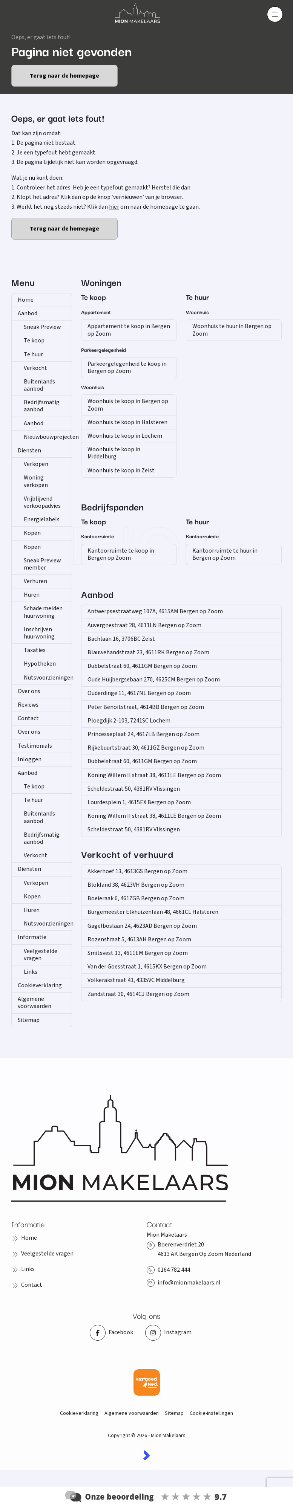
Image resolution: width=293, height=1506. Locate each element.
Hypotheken (40, 664)
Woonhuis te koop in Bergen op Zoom (127, 404)
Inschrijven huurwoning (39, 633)
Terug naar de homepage (64, 76)
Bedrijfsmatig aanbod (42, 406)
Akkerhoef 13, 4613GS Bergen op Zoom (137, 871)
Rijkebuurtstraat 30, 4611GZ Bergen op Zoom (145, 748)
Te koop (34, 340)
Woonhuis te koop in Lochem (124, 436)
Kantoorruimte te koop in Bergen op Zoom (120, 554)
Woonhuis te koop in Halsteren (127, 422)
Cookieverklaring (40, 985)
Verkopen (36, 464)
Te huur (33, 354)
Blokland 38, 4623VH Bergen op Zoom (135, 885)
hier (114, 207)
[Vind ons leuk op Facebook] (111, 1333)
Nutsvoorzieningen (48, 678)
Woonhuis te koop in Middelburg (113, 453)
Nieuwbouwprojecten (48, 437)
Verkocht (35, 368)
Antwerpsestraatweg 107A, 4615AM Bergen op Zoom (155, 611)
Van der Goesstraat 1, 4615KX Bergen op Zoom (147, 966)
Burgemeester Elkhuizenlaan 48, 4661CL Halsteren (152, 912)
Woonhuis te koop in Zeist (121, 470)
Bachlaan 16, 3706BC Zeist (121, 639)
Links (30, 972)
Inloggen (29, 759)
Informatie (32, 937)
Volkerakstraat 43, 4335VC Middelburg (136, 980)
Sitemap (29, 1020)
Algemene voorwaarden (34, 1002)
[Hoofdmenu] (275, 14)
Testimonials (35, 746)
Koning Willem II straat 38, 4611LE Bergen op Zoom (154, 775)
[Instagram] (168, 1333)
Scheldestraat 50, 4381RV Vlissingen (133, 789)
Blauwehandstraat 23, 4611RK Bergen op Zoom (148, 652)
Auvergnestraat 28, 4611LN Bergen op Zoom (144, 625)
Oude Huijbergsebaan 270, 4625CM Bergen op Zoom (153, 679)
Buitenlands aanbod (39, 385)
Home (26, 300)
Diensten (29, 450)
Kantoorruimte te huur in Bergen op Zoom (225, 554)
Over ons (29, 691)
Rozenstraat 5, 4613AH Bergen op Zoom (139, 939)
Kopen (32, 533)
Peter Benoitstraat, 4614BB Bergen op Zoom (145, 707)
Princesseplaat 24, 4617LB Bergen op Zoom (143, 734)
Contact (28, 718)
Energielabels (42, 519)
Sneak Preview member (42, 564)
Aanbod (27, 313)
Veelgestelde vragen (40, 954)
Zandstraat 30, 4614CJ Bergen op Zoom (138, 994)
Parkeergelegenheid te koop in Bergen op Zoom (127, 367)
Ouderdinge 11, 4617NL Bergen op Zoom (139, 693)
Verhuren (35, 581)
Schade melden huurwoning (43, 612)
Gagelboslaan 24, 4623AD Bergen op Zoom (142, 926)
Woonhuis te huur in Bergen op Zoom (232, 330)
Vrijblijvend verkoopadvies (42, 502)
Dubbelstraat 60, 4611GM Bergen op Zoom (142, 666)
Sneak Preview (42, 327)
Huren (32, 595)
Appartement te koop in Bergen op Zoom (128, 330)
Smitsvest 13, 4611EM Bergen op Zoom (137, 953)
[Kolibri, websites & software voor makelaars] (146, 1455)
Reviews (28, 705)
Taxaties (35, 650)
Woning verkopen (36, 481)
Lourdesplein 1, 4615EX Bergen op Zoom (139, 802)
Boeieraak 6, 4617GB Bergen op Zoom (135, 898)
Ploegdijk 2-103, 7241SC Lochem (128, 720)
